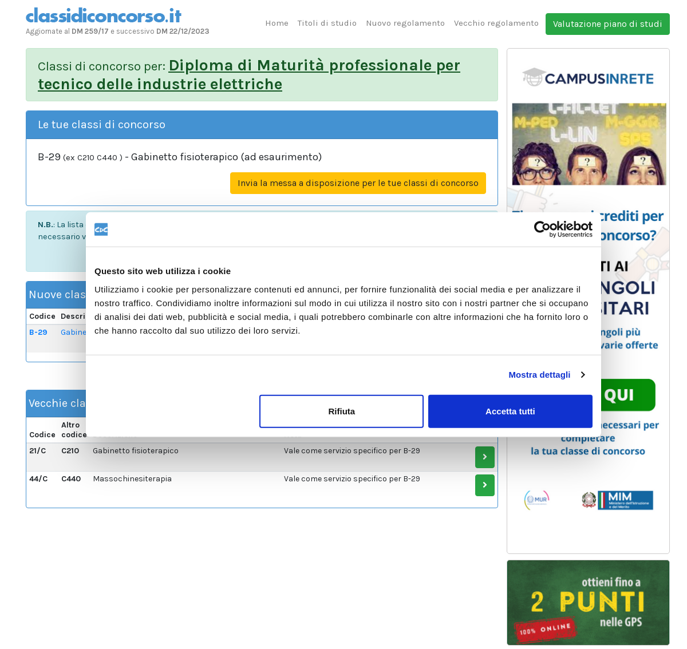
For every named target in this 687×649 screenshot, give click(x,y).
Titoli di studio (327, 23)
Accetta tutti (510, 410)
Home (277, 23)
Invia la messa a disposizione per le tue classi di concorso (358, 182)
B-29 (38, 332)
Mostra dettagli (539, 374)
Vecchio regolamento (496, 23)
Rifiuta (342, 410)
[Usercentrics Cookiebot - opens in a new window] (542, 229)
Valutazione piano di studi (607, 23)
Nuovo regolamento (405, 23)
